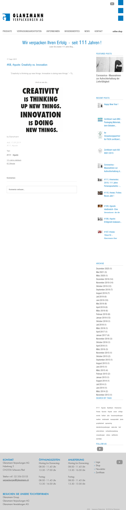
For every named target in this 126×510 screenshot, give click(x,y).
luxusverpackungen (117, 416)
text (120, 427)
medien (98, 419)
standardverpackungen (103, 427)
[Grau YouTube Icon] (112, 3)
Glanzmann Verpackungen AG (16, 500)
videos (108, 435)
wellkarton (115, 435)
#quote (15, 155)
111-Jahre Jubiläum (14, 160)
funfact (104, 416)
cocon (115, 412)
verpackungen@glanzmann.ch (16, 480)
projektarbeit (100, 423)
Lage (97, 462)
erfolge (120, 412)
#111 (9, 155)
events (98, 416)
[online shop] (117, 31)
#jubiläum (110, 408)
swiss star (114, 427)
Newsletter (100, 469)
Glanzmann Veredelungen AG (16, 504)
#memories (118, 408)
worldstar (99, 439)
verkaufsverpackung (112, 431)
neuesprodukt (114, 419)
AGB (89, 509)
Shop (98, 465)
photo (121, 419)
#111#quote (11, 164)
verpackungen (100, 435)
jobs (108, 416)
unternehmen (100, 431)
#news (98, 412)
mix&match (105, 419)
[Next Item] (119, 64)
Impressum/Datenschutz (98, 509)
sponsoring (108, 423)
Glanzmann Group (11, 497)
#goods (103, 408)
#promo (104, 412)
